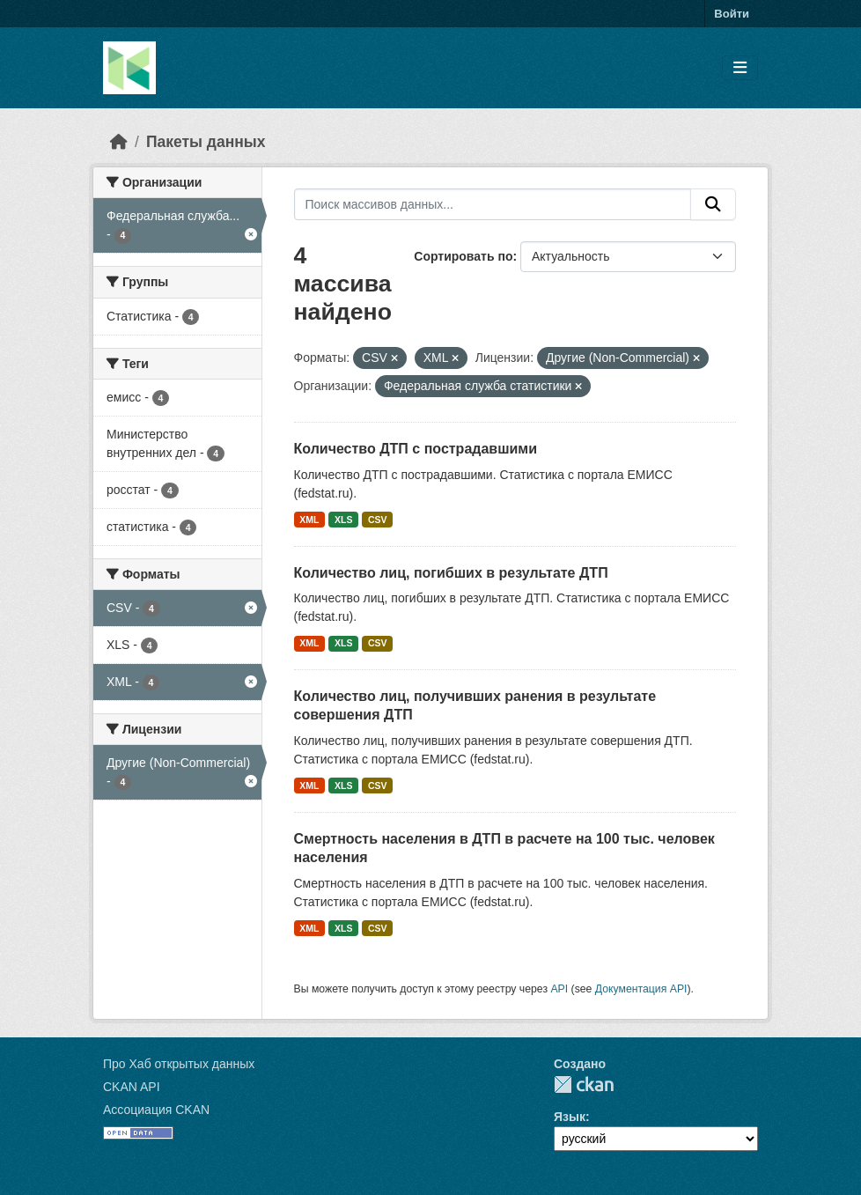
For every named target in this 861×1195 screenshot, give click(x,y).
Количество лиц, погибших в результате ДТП (451, 572)
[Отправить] (713, 204)
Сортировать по (463, 256)
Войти (731, 13)
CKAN (584, 1084)
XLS (343, 519)
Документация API (641, 989)
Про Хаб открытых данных (178, 1064)
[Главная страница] (119, 142)
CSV (377, 519)
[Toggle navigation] (740, 68)
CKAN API (131, 1087)
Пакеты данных (206, 142)
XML (309, 519)
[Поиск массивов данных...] (493, 204)
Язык (569, 1117)
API (559, 989)
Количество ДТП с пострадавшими (416, 448)
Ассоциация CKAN (156, 1110)
